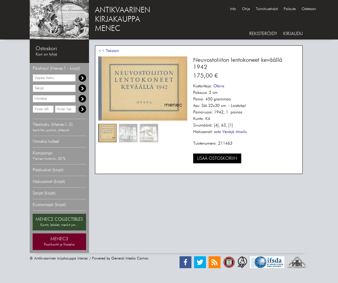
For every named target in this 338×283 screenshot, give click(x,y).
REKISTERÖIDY (263, 33)
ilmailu (241, 132)
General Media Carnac (130, 258)
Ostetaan (308, 9)
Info (233, 9)
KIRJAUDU (293, 33)
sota (217, 132)
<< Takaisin (108, 51)
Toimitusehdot (267, 9)
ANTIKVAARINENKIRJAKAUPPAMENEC (122, 20)
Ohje (246, 9)
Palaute (290, 9)
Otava (218, 86)
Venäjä (228, 132)
